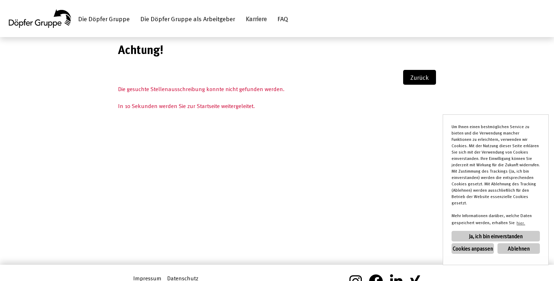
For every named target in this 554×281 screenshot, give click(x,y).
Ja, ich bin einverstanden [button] (496, 236)
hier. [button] (521, 223)
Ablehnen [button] (519, 248)
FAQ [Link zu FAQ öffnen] (282, 18)
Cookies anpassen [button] (473, 248)
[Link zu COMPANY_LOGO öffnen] (40, 18)
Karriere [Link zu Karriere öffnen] (256, 18)
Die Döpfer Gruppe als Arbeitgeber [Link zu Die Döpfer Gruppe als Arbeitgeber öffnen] (187, 18)
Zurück (419, 77)
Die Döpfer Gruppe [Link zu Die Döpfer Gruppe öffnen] (104, 18)
